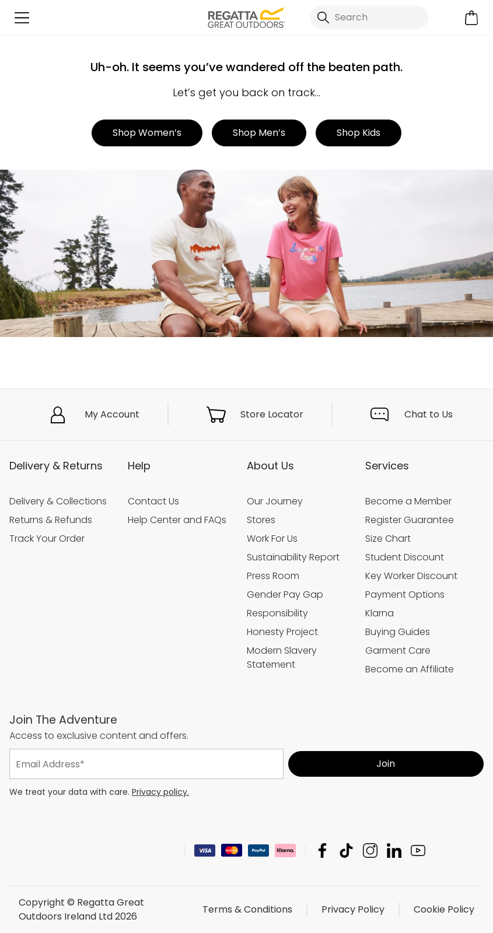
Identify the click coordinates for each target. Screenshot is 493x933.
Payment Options (405, 594)
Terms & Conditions (247, 909)
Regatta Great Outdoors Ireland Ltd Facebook (322, 850)
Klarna (379, 613)
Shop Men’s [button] (259, 132)
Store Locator (271, 414)
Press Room (273, 576)
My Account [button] (112, 414)
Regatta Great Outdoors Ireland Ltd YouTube (418, 850)
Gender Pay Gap (285, 594)
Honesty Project (282, 632)
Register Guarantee (409, 520)
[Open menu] (22, 17)
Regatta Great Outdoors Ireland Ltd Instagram (370, 850)
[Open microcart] (471, 17)
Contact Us (153, 501)
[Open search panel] (369, 17)
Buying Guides (397, 632)
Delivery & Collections (58, 501)
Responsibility (277, 613)
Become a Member (408, 501)
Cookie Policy (444, 909)
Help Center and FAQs (177, 520)
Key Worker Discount (411, 576)
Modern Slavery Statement (282, 657)
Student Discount (404, 557)
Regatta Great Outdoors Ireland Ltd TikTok (346, 850)
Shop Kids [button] (358, 132)
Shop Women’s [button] (147, 132)
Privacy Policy (352, 909)
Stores (261, 520)
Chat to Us (428, 414)
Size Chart (388, 538)
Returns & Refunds (50, 520)
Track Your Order (47, 538)
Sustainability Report (293, 557)
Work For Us (272, 538)
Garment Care (398, 650)
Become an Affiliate (409, 669)
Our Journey (275, 501)
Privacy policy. (160, 792)
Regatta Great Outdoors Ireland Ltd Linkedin (394, 850)
